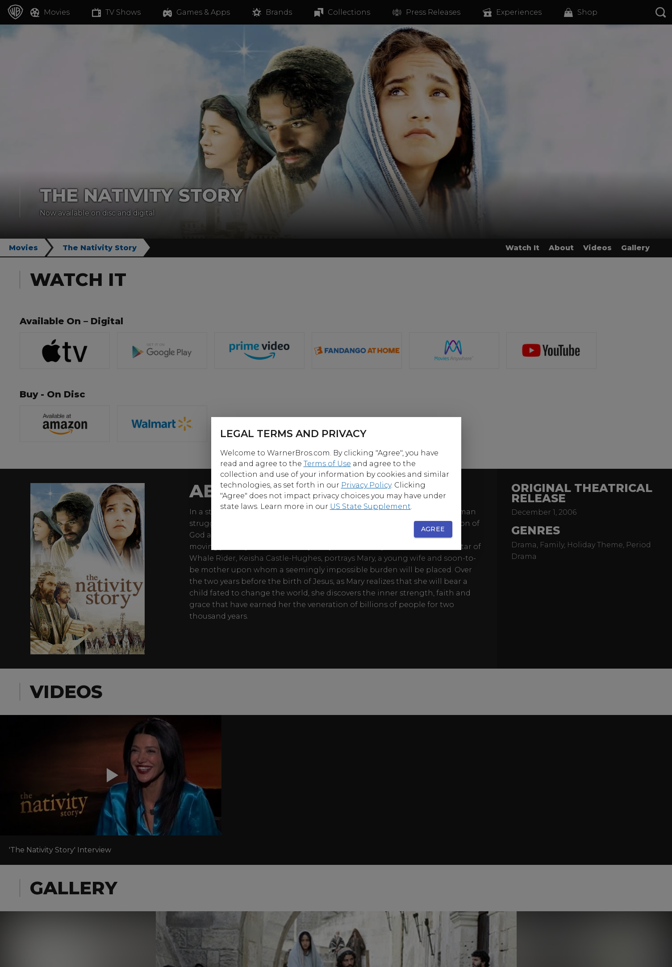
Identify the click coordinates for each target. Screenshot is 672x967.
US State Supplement (370, 506)
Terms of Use (327, 463)
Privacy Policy (366, 485)
